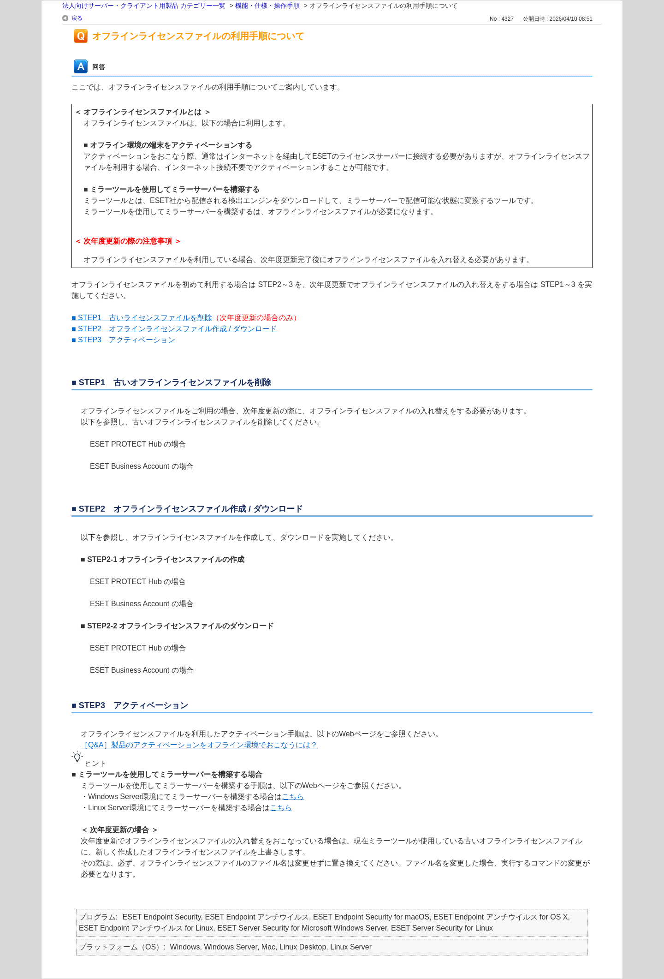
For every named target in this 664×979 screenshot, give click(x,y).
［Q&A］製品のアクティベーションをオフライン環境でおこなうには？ (199, 745)
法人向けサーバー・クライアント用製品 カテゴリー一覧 (143, 5)
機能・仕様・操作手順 (267, 5)
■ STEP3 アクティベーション (123, 340)
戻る (77, 18)
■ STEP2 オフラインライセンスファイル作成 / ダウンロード (174, 329)
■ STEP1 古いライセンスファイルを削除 (141, 318)
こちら (293, 796)
